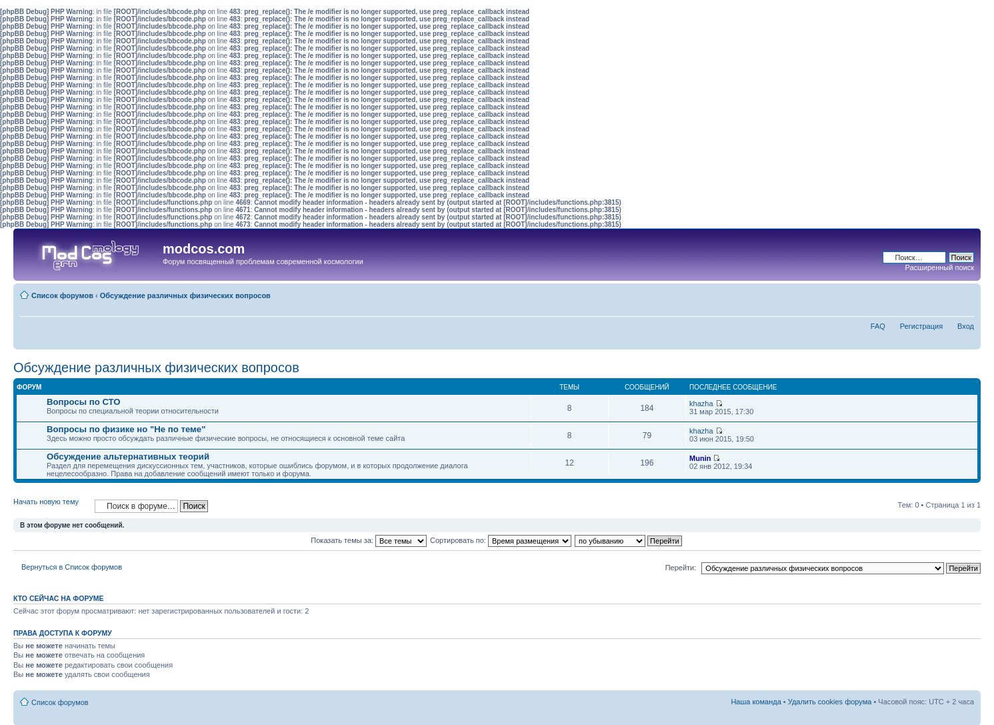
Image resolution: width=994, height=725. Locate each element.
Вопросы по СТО (84, 402)
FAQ (878, 326)
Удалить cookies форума (830, 702)
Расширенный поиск (939, 267)
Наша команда (756, 702)
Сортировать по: (500, 540)
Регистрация (921, 326)
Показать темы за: (369, 540)
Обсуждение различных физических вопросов (185, 295)
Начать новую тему (50, 506)
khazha (701, 404)
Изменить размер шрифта (964, 293)
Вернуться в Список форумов (71, 567)
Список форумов (62, 295)
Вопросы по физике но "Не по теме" (126, 429)
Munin (700, 458)
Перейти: (681, 568)
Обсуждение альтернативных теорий (128, 457)
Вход (965, 326)
